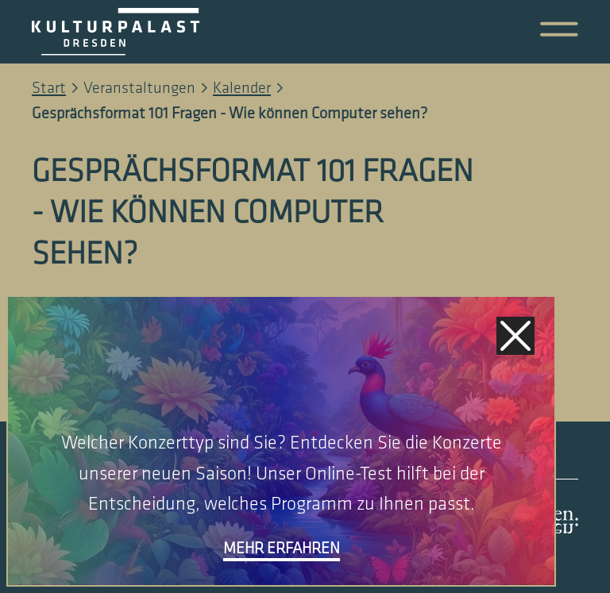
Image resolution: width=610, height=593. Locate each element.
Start (49, 88)
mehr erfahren (281, 548)
